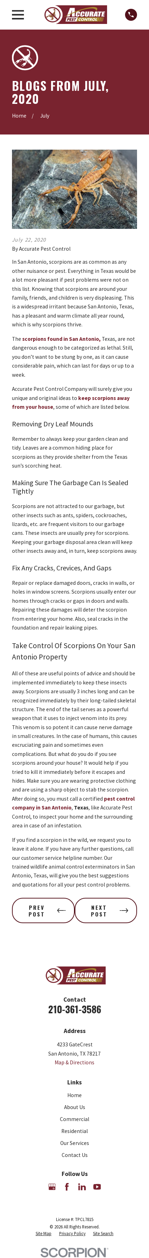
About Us (74, 1107)
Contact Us (75, 1155)
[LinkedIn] (82, 1187)
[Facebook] (67, 1187)
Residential (74, 1131)
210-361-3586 (74, 1009)
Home (74, 1095)
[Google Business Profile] (52, 1187)
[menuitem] (43, 1234)
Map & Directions (74, 1062)
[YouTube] (97, 1187)
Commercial (74, 1119)
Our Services (74, 1143)
